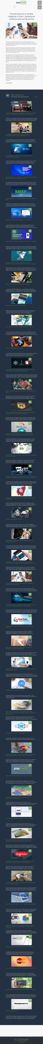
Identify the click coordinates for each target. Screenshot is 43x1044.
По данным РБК (9, 82)
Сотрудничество (21, 1041)
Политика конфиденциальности (21, 1040)
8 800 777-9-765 (22, 6)
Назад (36, 96)
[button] (40, 7)
